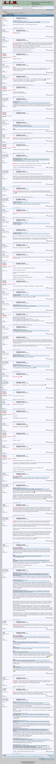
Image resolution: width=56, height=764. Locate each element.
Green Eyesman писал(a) (25, 354)
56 (9, 16)
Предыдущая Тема (44, 14)
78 (35, 16)
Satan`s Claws (21, 13)
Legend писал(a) (24, 487)
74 (30, 16)
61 (15, 16)
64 (15, 756)
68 (23, 16)
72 (28, 16)
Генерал (6, 12)
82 (40, 16)
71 (27, 16)
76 (33, 16)
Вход (32, 3)
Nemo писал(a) (24, 304)
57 (10, 16)
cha (17, 13)
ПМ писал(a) (23, 329)
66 (21, 16)
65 (20, 16)
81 (39, 16)
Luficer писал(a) (24, 20)
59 (9, 756)
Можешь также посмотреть (25, 669)
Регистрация (36, 3)
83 (41, 16)
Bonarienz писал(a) (24, 294)
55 (8, 16)
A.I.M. (4, 11)
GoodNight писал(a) (24, 701)
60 (14, 16)
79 (36, 16)
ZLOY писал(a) (24, 158)
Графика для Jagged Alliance (17, 110)
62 (16, 16)
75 (32, 16)
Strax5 (16, 13)
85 (44, 16)
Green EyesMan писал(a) (25, 124)
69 (24, 16)
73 (29, 16)
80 (38, 16)
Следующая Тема (50, 14)
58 (11, 16)
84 (42, 16)
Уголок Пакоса (8, 13)
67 (22, 16)
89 (46, 16)
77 (34, 16)
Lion (24, 13)
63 (17, 16)
